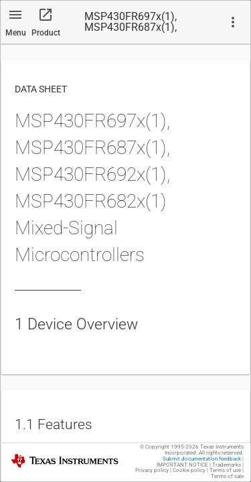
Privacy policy (152, 470)
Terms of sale (227, 476)
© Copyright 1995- (169, 447)
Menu (15, 32)
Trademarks (226, 465)
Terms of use (225, 470)
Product (45, 32)
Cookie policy (189, 470)
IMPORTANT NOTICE (182, 465)
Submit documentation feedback (202, 459)
